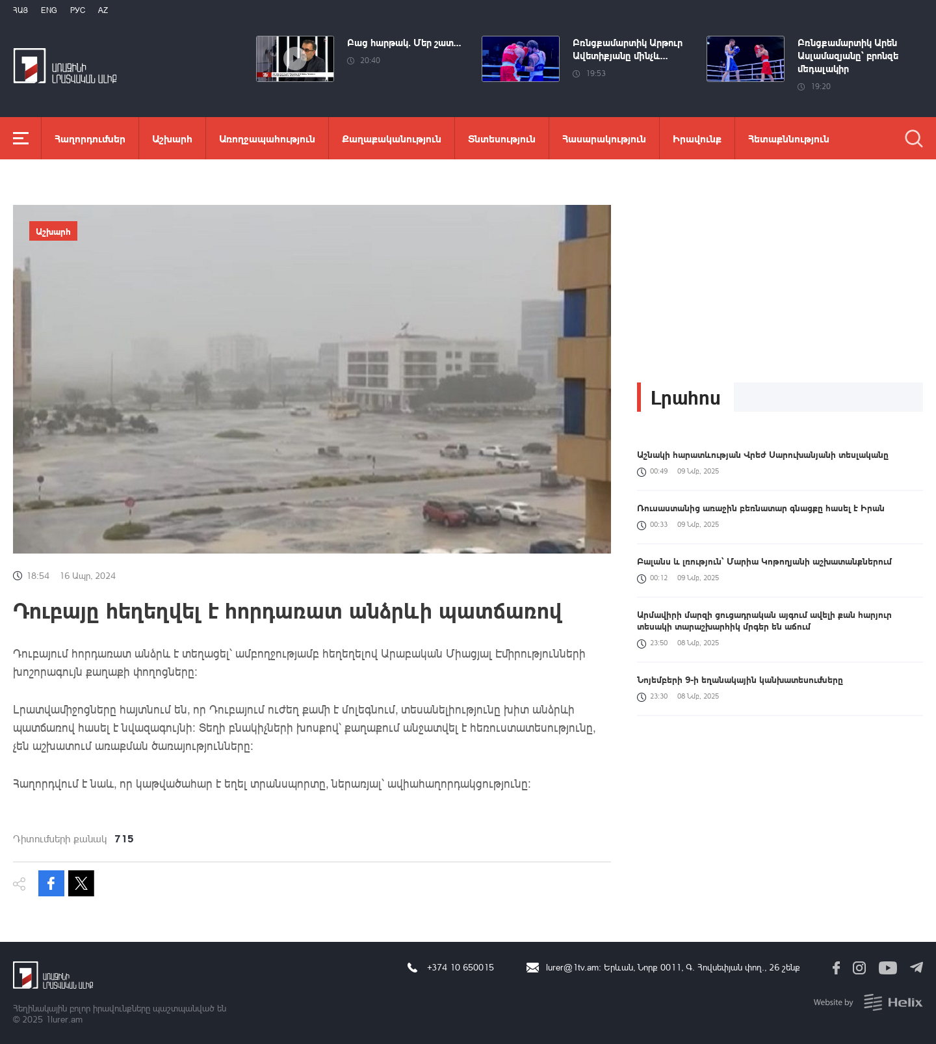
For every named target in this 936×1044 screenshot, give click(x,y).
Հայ (20, 10)
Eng (49, 10)
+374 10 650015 (460, 966)
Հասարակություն (604, 138)
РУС (77, 10)
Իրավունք (697, 138)
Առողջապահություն (267, 138)
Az (103, 10)
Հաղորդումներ (90, 138)
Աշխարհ (172, 138)
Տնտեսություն (502, 138)
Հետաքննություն (788, 138)
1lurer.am (64, 1018)
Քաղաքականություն (391, 138)
